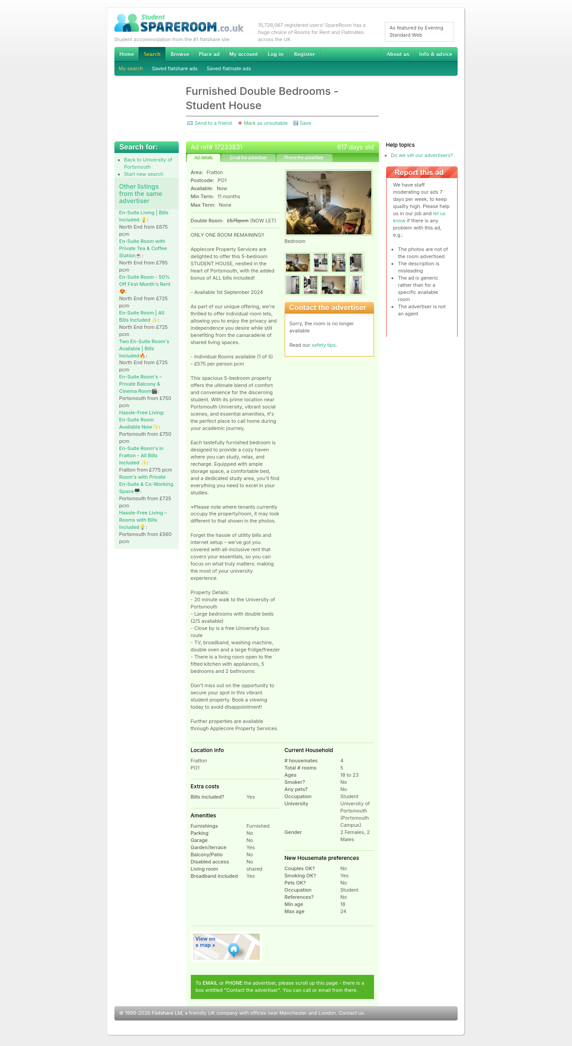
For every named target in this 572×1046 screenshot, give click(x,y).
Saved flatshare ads (175, 68)
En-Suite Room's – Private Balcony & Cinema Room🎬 (140, 384)
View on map (226, 946)
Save (305, 123)
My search (131, 68)
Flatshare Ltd (167, 1013)
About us (397, 54)
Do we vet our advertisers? (422, 155)
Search (152, 54)
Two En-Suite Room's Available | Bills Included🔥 (144, 348)
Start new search (144, 174)
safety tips (323, 345)
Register (304, 54)
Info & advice (436, 54)
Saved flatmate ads (228, 68)
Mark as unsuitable (266, 123)
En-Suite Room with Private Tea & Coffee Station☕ (143, 248)
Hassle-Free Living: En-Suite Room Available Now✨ (142, 419)
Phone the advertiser (303, 157)
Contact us (351, 1013)
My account (243, 54)
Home (126, 54)
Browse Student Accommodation (179, 54)
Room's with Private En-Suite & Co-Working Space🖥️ (146, 484)
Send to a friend (213, 123)
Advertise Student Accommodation (209, 54)
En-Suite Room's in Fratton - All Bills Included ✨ (141, 455)
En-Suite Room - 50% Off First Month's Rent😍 (145, 284)
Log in (275, 54)
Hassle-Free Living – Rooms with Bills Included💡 (143, 520)
